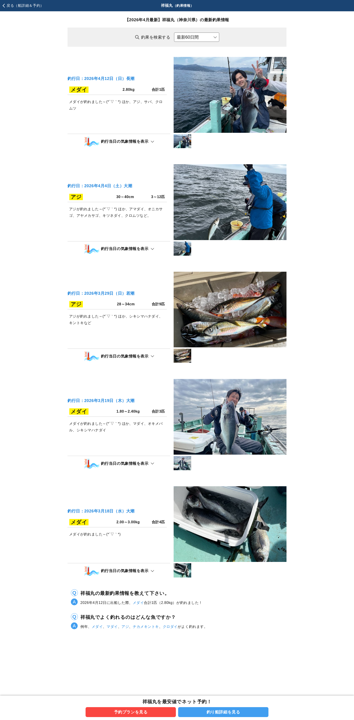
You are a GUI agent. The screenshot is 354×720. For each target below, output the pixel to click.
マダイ (112, 671)
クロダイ (170, 671)
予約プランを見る (131, 712)
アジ (125, 671)
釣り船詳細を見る (223, 712)
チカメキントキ (146, 671)
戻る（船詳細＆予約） (25, 5)
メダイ (138, 647)
